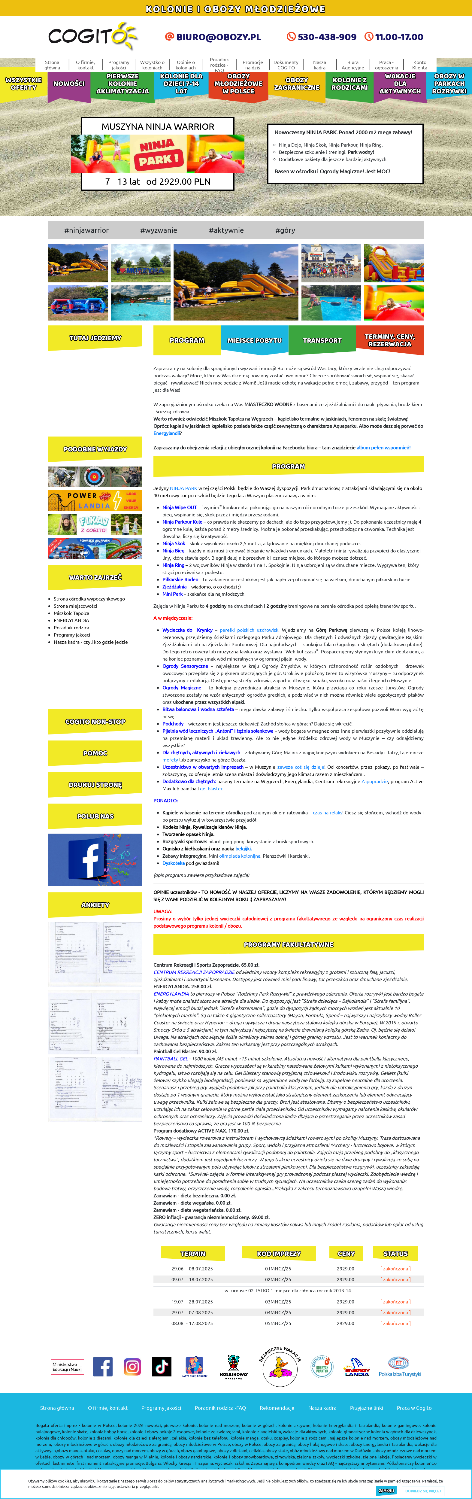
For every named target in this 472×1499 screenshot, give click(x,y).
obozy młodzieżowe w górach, (83, 1444)
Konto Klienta (419, 64)
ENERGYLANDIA (71, 620)
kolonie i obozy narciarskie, (187, 1456)
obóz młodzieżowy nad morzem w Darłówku (331, 1450)
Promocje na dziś (253, 64)
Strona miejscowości (75, 606)
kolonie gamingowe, (401, 1425)
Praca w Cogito (414, 1407)
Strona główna (52, 64)
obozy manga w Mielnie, (136, 1456)
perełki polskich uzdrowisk (247, 630)
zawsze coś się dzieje (300, 767)
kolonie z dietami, (95, 1437)
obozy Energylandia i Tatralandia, (382, 1444)
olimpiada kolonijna (239, 856)
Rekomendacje (277, 1407)
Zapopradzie (375, 781)
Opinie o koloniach (186, 64)
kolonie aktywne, (294, 1425)
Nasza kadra (319, 64)
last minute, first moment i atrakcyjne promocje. (99, 1463)
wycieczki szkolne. (232, 1463)
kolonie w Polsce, (99, 1425)
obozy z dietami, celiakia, (241, 1450)
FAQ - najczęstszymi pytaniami (355, 1463)
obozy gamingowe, (198, 1450)
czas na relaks (327, 812)
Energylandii (166, 433)
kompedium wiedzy (297, 1463)
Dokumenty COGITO (286, 64)
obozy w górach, (165, 1450)
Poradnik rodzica (71, 627)
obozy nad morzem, (130, 1450)
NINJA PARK (183, 488)
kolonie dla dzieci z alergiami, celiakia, (150, 1437)
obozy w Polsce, (247, 1444)
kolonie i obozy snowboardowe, (243, 1456)
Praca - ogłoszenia (386, 64)
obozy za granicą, (280, 1444)
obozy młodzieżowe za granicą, (142, 1444)
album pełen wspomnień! (383, 447)
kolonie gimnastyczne (349, 1431)
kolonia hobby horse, (109, 1431)
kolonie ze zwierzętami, (218, 1431)
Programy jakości (118, 64)
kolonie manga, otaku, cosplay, (260, 1437)
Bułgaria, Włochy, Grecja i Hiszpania (179, 1463)
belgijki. (243, 848)
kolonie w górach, (259, 1425)
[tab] (187, 340)
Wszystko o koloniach (152, 64)
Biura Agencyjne (353, 64)
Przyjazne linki (366, 1407)
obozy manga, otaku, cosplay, (84, 1450)
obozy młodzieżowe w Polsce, (202, 1444)
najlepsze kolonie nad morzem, (359, 1437)
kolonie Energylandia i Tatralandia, (346, 1425)
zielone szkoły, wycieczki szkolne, (329, 1456)
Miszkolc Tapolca (71, 613)
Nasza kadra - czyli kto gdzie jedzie (91, 642)
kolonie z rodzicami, (309, 1437)
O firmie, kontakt (85, 64)
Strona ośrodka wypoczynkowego (89, 598)
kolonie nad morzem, (219, 1425)
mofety (170, 759)
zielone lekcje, (376, 1456)
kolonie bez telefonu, (209, 1437)
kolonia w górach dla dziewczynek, (404, 1431)
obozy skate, (277, 1450)
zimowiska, (285, 1456)
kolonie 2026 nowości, (140, 1425)
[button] (183, 282)
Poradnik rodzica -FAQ (219, 64)
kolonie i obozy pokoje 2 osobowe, (162, 1431)
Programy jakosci (72, 634)
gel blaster (211, 788)
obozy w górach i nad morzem (81, 1456)
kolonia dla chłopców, (56, 1437)
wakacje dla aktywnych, (305, 1431)
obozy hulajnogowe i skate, (323, 1444)
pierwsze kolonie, (181, 1425)
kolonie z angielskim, (262, 1431)
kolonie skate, (75, 1431)
